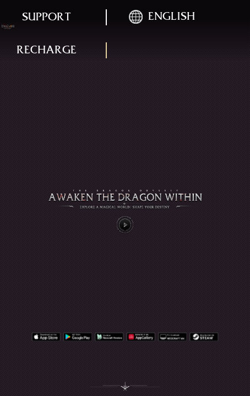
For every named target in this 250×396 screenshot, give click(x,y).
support (46, 16)
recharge (47, 49)
